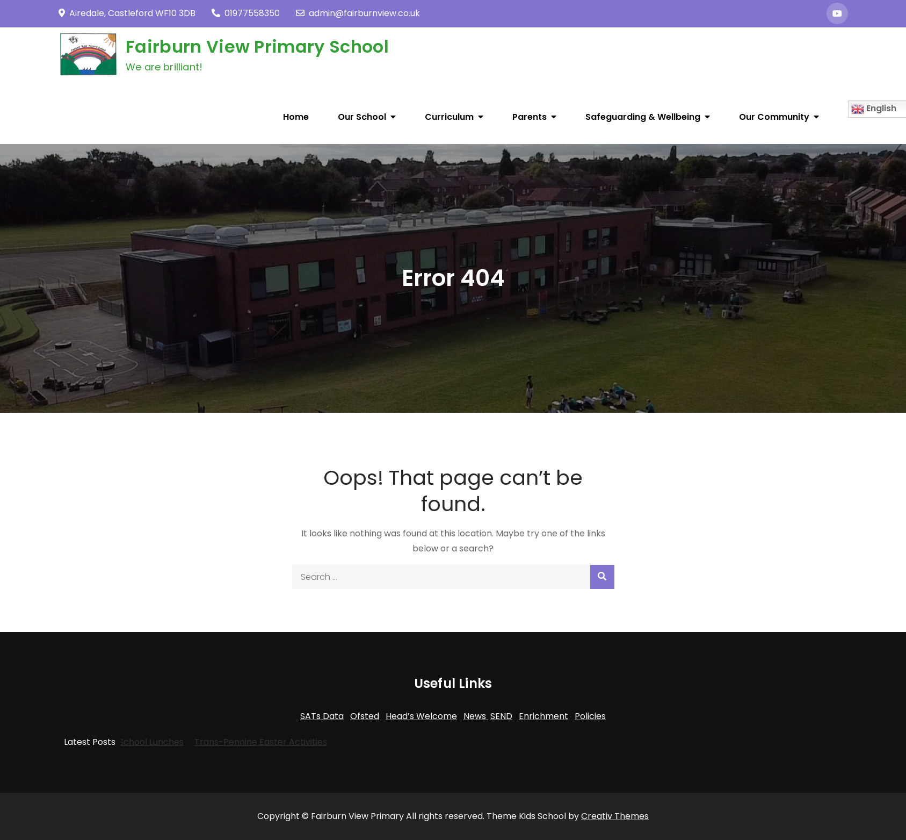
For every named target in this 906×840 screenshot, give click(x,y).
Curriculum (449, 117)
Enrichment (543, 716)
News (475, 716)
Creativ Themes (615, 816)
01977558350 (246, 13)
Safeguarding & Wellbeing (642, 117)
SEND (501, 716)
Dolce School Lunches (123, 742)
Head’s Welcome (421, 716)
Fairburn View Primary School (257, 46)
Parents (529, 117)
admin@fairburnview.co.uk (358, 13)
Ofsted (364, 716)
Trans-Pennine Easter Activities (245, 742)
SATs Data (322, 716)
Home (296, 117)
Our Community (774, 117)
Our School (362, 117)
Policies (590, 716)
